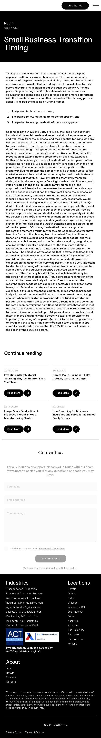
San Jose (73, 634)
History (10, 672)
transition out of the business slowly (52, 87)
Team (9, 668)
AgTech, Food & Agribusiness (23, 607)
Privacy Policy (13, 732)
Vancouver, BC (76, 607)
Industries (17, 583)
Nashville (73, 620)
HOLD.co (63, 724)
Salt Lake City (76, 629)
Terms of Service (34, 732)
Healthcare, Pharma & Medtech (24, 602)
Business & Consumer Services (24, 593)
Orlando (72, 593)
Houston (73, 625)
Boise (71, 616)
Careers (11, 681)
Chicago (73, 602)
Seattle (72, 589)
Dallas (71, 598)
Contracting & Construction (22, 616)
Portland (72, 643)
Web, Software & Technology (23, 598)
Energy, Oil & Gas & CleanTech (24, 611)
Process (11, 677)
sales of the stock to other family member (44, 184)
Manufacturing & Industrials (22, 620)
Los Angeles (75, 611)
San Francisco (76, 639)
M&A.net (51, 724)
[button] (96, 6)
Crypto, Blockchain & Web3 (22, 625)
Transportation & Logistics (21, 589)
